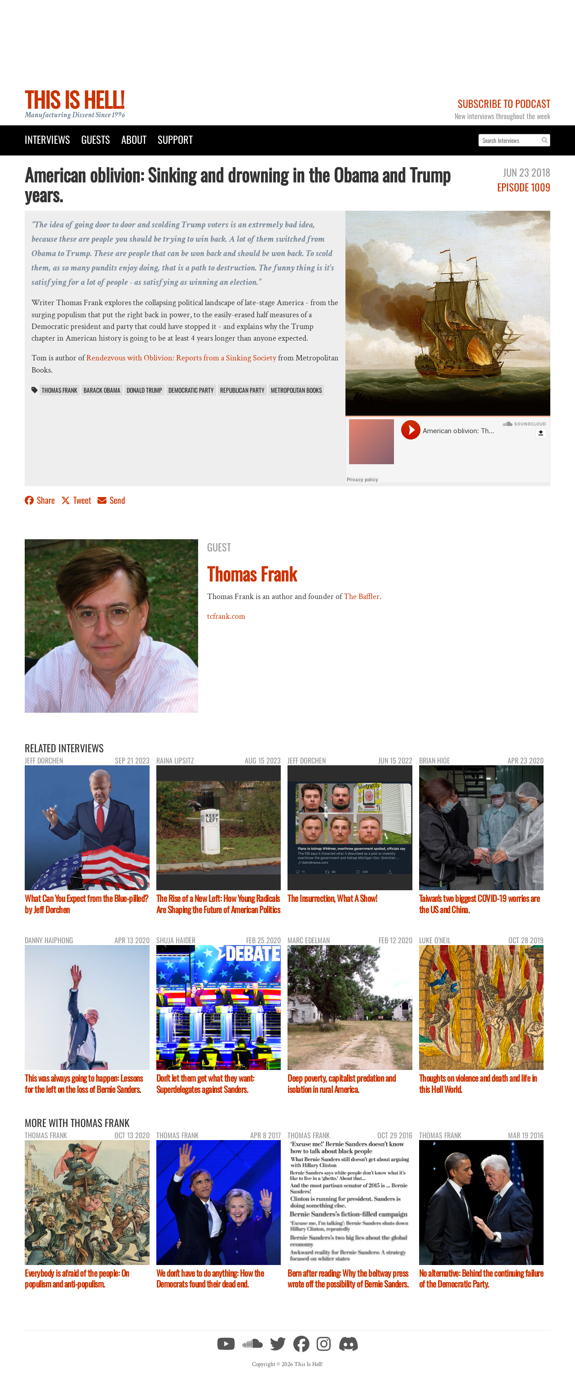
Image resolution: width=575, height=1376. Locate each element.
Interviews (47, 139)
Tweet (77, 499)
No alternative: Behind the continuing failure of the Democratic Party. (481, 1278)
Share (41, 499)
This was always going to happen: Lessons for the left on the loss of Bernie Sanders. (83, 1083)
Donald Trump (144, 390)
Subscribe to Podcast (504, 103)
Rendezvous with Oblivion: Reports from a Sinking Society (181, 358)
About (133, 139)
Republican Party (242, 390)
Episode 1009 (523, 186)
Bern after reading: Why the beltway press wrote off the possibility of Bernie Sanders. (348, 1278)
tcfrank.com (226, 616)
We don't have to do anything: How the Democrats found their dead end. (210, 1278)
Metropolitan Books (296, 390)
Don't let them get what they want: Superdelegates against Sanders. (205, 1083)
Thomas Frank (59, 390)
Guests (95, 139)
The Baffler (362, 596)
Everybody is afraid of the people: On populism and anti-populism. (77, 1278)
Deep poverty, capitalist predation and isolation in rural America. (341, 1083)
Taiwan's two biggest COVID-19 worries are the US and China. (479, 904)
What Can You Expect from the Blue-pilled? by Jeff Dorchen (86, 904)
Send (111, 499)
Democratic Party (191, 390)
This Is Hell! (74, 99)
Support (175, 139)
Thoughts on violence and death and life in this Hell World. (478, 1083)
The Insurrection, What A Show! (332, 898)
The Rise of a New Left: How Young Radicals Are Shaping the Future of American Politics (218, 904)
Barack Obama (102, 390)
